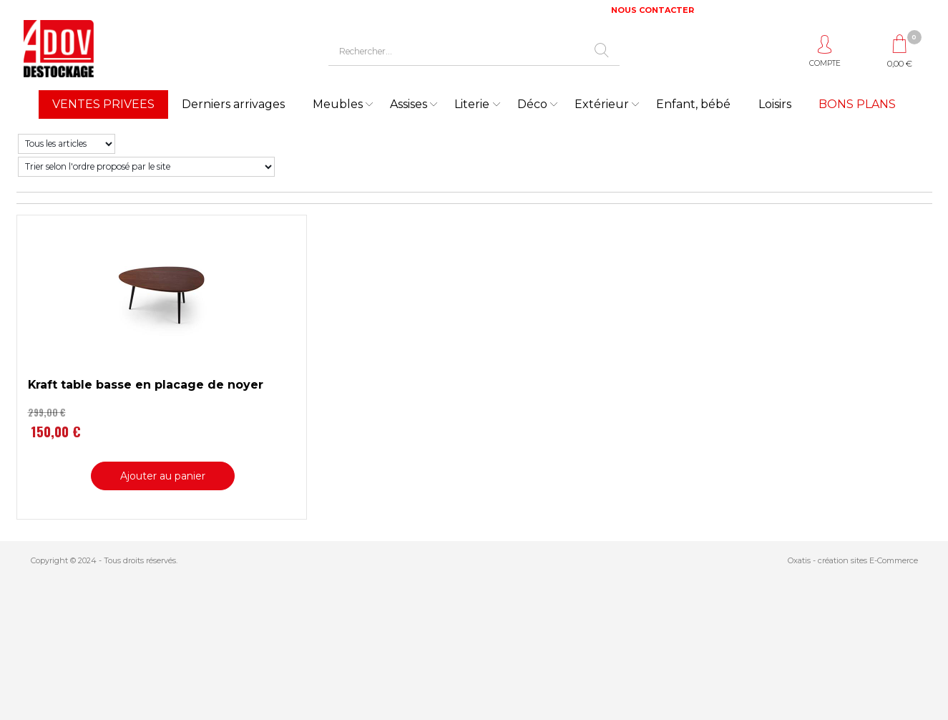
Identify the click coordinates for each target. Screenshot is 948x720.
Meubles (338, 104)
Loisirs (774, 104)
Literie (471, 104)
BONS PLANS (857, 104)
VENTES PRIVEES (103, 104)
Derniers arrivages (233, 104)
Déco (532, 104)
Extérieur (602, 104)
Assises (408, 104)
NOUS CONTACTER (652, 10)
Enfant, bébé (693, 104)
